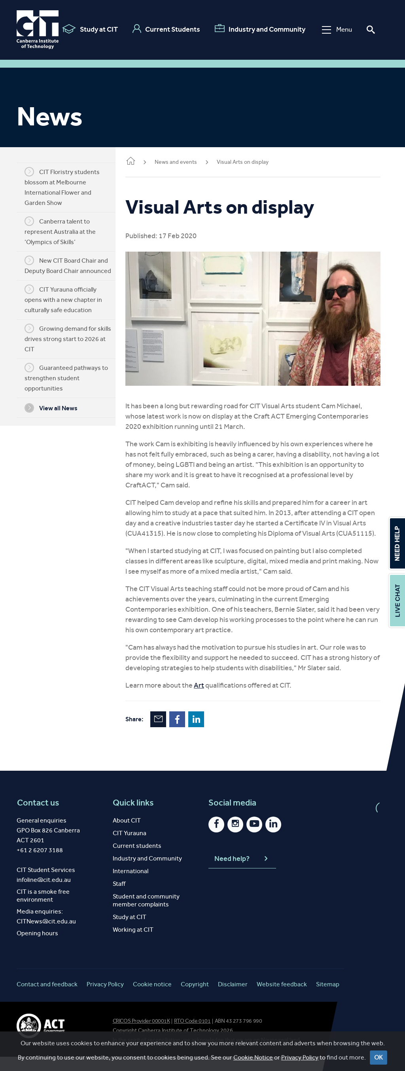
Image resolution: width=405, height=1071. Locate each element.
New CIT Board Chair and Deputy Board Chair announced (73, 265)
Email (170, 733)
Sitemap (327, 998)
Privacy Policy (299, 1057)
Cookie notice (152, 998)
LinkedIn (208, 733)
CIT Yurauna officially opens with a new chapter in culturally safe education (69, 299)
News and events (188, 162)
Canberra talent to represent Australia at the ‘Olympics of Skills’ (66, 231)
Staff (119, 898)
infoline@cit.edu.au (44, 894)
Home (142, 162)
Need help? (242, 873)
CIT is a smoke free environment (43, 909)
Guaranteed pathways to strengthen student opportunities (72, 377)
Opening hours (37, 947)
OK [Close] (378, 1057)
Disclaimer (233, 998)
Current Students (163, 29)
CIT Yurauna (129, 847)
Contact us (38, 817)
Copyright (195, 998)
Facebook (189, 733)
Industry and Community (257, 29)
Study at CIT (87, 29)
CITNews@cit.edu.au (46, 935)
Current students (137, 860)
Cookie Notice (253, 1057)
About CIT (127, 834)
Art (211, 699)
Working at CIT (133, 944)
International (130, 885)
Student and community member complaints (146, 914)
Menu (334, 29)
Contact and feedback (47, 998)
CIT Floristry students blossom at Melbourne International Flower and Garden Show (68, 187)
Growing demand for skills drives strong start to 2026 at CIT (73, 338)
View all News (56, 408)
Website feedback (282, 998)
